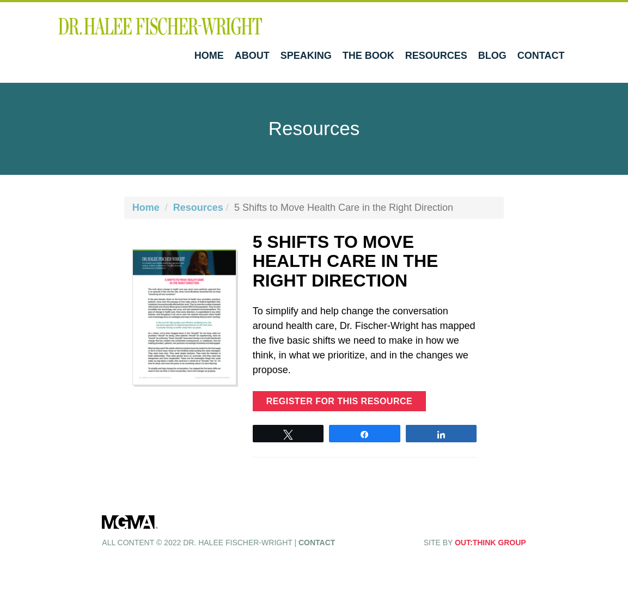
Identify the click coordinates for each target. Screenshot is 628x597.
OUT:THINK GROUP (490, 542)
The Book (368, 55)
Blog (492, 55)
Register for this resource (339, 401)
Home (209, 55)
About (252, 55)
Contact (541, 55)
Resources (436, 55)
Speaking (306, 55)
